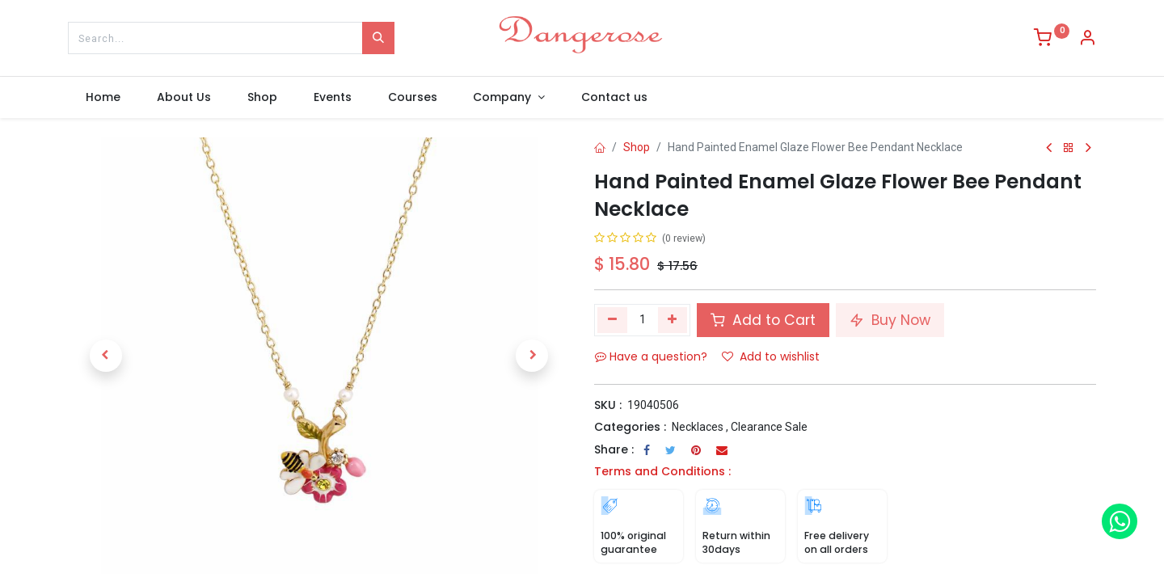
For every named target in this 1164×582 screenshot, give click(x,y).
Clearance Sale (769, 426)
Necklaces (697, 426)
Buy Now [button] (890, 320)
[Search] (378, 38)
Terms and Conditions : (662, 471)
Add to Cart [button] (763, 320)
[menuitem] (103, 98)
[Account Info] (1087, 39)
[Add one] (673, 320)
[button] (105, 355)
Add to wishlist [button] (771, 356)
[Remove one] (612, 320)
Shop (636, 147)
